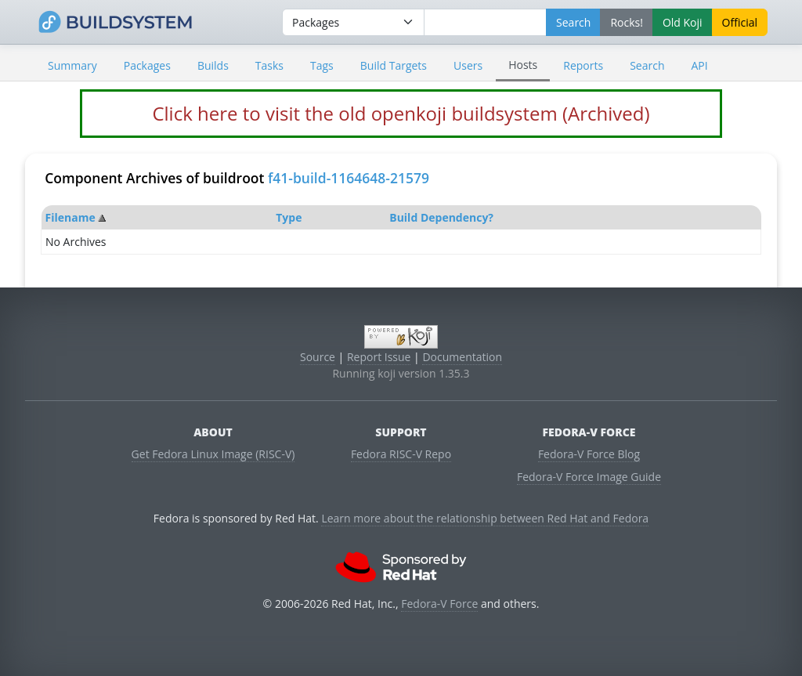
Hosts (522, 64)
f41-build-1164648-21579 (348, 177)
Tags (322, 65)
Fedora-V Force (439, 603)
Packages (147, 65)
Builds (213, 65)
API (699, 65)
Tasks (269, 65)
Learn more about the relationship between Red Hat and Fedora (484, 518)
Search (647, 65)
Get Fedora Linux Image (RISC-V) (213, 453)
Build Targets (393, 65)
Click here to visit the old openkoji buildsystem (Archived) (400, 113)
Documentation (462, 356)
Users (467, 65)
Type (289, 217)
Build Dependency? (441, 217)
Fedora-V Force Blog (589, 453)
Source (317, 356)
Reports (583, 65)
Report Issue (379, 356)
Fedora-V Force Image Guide (589, 476)
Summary (72, 65)
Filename (70, 217)
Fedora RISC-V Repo (401, 453)
